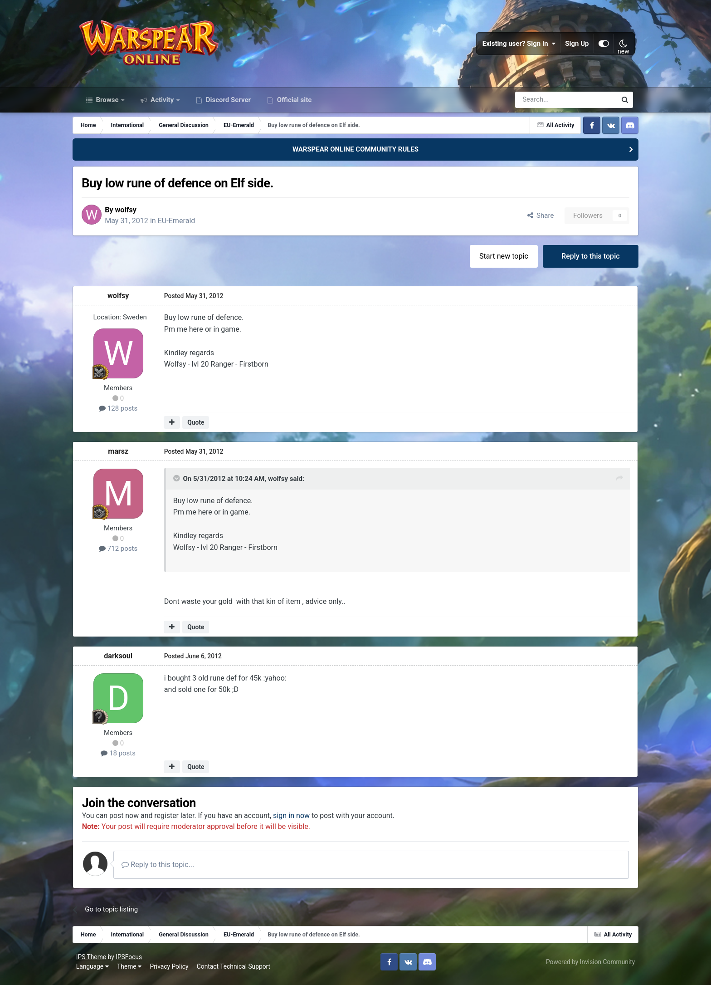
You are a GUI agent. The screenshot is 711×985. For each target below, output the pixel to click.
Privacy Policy (171, 971)
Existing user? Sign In (517, 45)
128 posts (123, 413)
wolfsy (133, 214)
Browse (107, 103)
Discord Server (227, 103)
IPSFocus (130, 961)
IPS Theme (93, 961)
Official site (293, 103)
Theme (131, 971)
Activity (162, 103)
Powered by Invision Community (588, 966)
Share (534, 220)
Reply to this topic (585, 260)
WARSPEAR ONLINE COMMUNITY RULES (355, 153)
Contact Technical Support (235, 971)
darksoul (123, 660)
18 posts (123, 758)
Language (94, 971)
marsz (123, 455)
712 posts (123, 553)
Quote (201, 426)
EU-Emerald (184, 225)
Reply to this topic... (166, 869)
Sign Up (575, 45)
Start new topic (498, 260)
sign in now (299, 820)
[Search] (541, 103)
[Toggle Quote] (182, 482)
